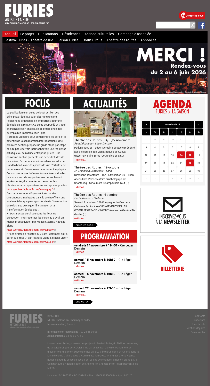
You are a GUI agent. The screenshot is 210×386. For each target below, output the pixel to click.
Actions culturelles (99, 33)
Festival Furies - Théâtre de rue (29, 40)
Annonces (148, 40)
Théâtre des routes (121, 40)
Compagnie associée (134, 33)
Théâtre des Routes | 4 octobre (96, 194)
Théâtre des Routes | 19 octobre (96, 167)
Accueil (10, 33)
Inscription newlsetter (153, 190)
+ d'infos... (80, 160)
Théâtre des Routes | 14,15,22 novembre (102, 140)
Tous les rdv (81, 301)
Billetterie (146, 237)
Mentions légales (195, 328)
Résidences (71, 33)
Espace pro (199, 320)
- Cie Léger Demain (103, 246)
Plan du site (198, 324)
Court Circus (92, 40)
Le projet (27, 33)
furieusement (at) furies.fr (61, 324)
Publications (48, 33)
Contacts (200, 315)
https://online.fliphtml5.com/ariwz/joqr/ (30, 189)
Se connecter (198, 332)
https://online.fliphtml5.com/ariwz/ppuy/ (30, 229)
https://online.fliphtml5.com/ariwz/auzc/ (30, 242)
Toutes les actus (84, 225)
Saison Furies (68, 40)
